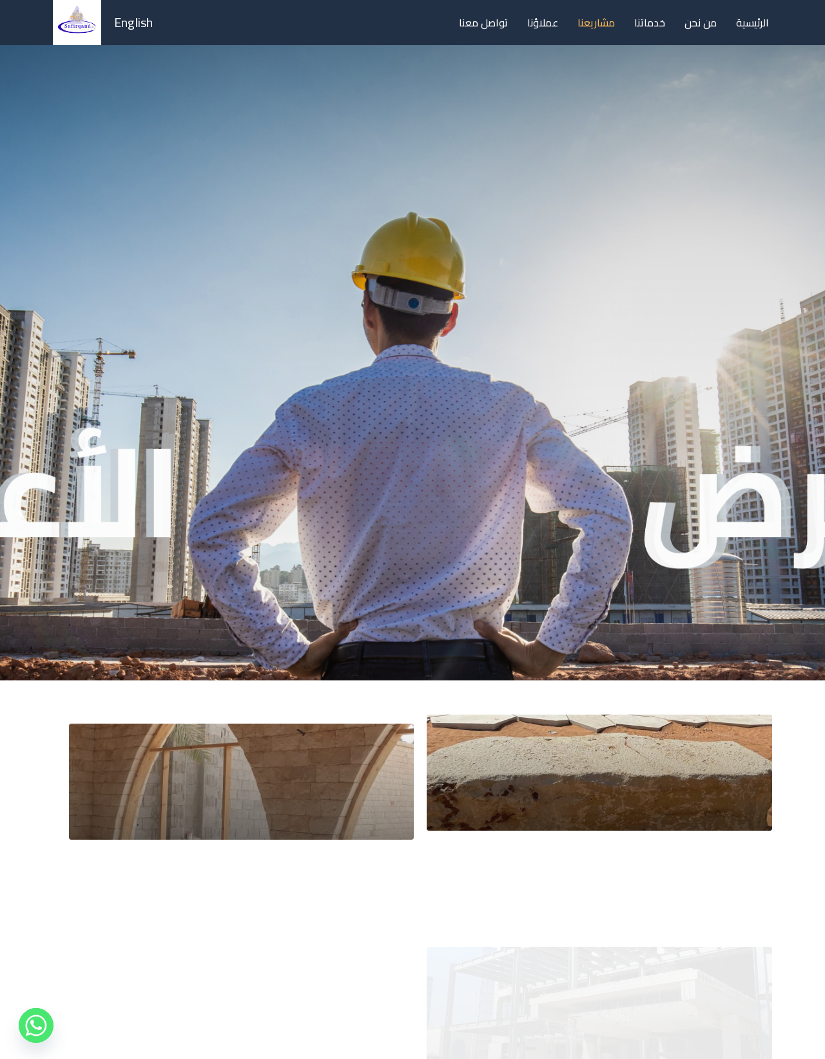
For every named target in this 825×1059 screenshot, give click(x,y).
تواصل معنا (483, 22)
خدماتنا (649, 22)
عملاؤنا (542, 22)
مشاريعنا (596, 22)
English (133, 22)
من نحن (700, 22)
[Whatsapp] (36, 1025)
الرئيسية (752, 22)
